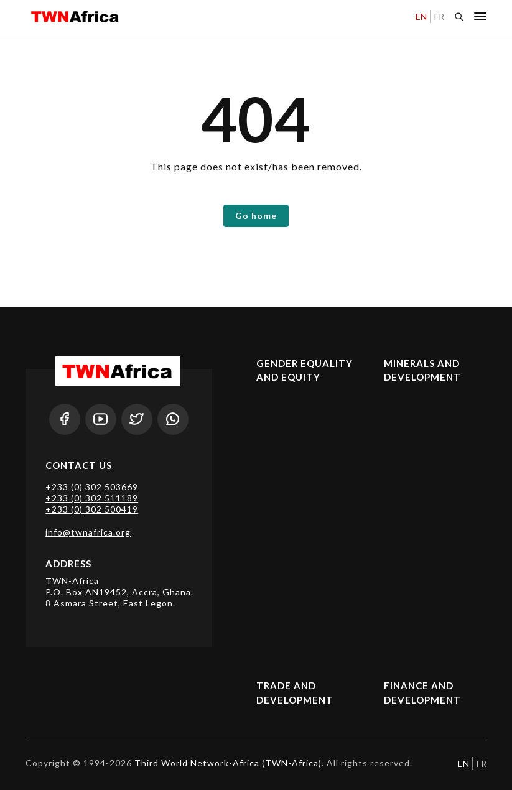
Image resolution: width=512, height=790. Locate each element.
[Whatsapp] (173, 419)
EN (421, 16)
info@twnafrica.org (88, 532)
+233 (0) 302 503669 (91, 486)
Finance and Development (422, 692)
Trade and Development (294, 692)
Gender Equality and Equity (304, 370)
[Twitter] (136, 419)
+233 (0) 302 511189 (91, 498)
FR (439, 16)
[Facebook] (64, 419)
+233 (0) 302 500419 (91, 509)
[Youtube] (100, 419)
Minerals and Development (422, 370)
